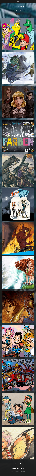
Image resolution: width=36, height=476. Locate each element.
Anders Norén (21, 471)
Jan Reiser (18, 6)
